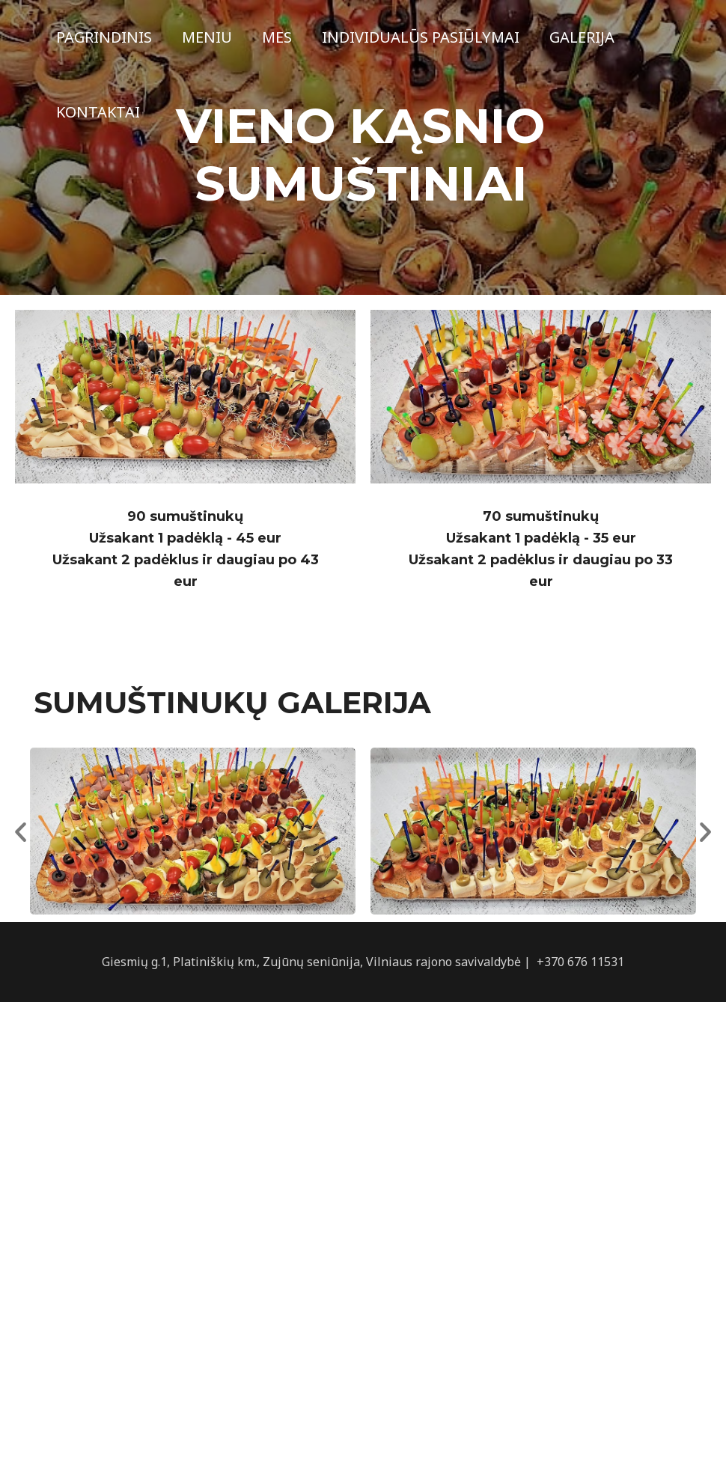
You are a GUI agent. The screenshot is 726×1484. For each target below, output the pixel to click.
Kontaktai (98, 112)
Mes (277, 37)
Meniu (207, 37)
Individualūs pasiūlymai (420, 37)
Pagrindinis (104, 37)
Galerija (581, 37)
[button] (20, 831)
